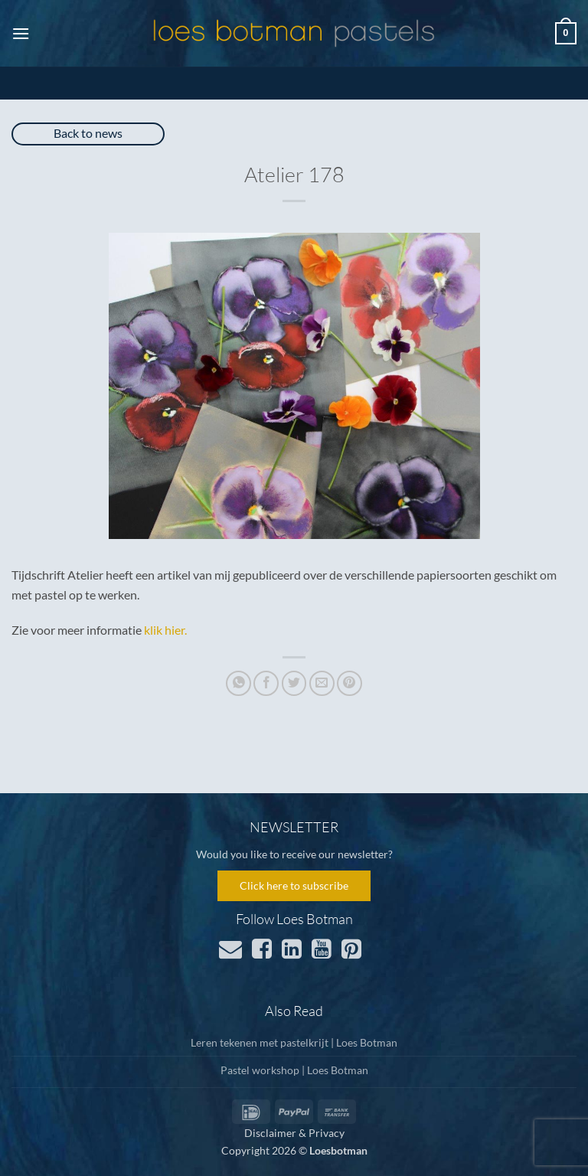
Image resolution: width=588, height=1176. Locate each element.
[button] (20, 33)
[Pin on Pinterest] (349, 683)
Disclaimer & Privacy (294, 1132)
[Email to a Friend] (322, 683)
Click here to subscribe (294, 885)
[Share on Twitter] (294, 683)
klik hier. (165, 629)
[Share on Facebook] (266, 683)
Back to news (88, 133)
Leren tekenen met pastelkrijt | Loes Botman (294, 1042)
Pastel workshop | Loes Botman (294, 1069)
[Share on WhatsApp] (238, 683)
